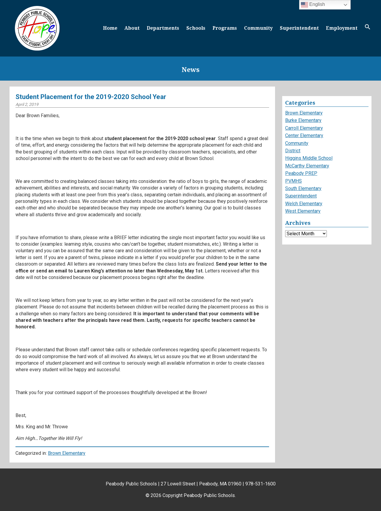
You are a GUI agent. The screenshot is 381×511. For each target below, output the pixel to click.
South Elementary (303, 188)
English (313, 4)
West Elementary (303, 211)
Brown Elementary (66, 453)
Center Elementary (304, 135)
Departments (163, 28)
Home (110, 28)
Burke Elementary (303, 120)
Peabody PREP (301, 173)
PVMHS (293, 181)
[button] (368, 28)
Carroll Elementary (304, 128)
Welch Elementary (303, 203)
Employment (341, 28)
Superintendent (299, 28)
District (292, 150)
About (132, 28)
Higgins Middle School (308, 158)
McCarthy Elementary (307, 166)
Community (258, 28)
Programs (225, 28)
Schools (195, 28)
